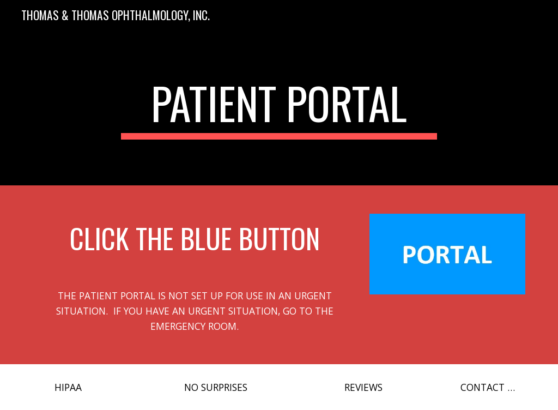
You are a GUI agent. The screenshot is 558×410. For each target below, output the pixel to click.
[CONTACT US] (489, 387)
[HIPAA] (68, 387)
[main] (279, 108)
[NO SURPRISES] (216, 387)
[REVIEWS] (363, 387)
